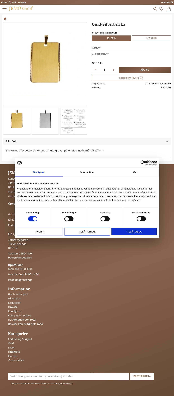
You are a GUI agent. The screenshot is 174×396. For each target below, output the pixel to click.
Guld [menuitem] (11, 343)
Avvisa (40, 231)
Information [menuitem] (19, 289)
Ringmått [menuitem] (14, 351)
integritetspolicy (65, 383)
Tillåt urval (87, 231)
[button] (131, 78)
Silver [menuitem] (11, 347)
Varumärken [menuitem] (16, 360)
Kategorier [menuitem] (18, 333)
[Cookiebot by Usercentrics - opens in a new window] (143, 162)
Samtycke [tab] (38, 172)
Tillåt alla (134, 231)
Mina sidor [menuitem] (14, 298)
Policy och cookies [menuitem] (19, 315)
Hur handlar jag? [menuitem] (18, 294)
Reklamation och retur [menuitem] (22, 319)
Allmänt (11, 141)
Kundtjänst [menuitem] (15, 311)
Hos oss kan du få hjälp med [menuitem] (25, 324)
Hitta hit (13, 187)
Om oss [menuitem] (13, 307)
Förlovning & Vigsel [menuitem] (20, 339)
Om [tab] (135, 172)
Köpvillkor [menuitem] (14, 302)
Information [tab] (87, 172)
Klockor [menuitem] (13, 356)
